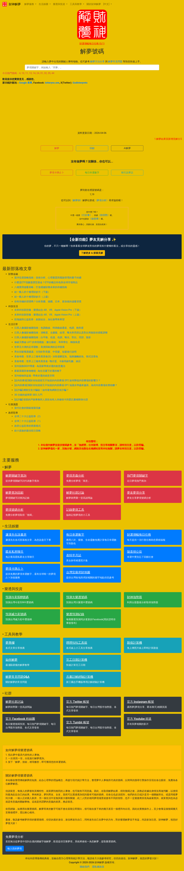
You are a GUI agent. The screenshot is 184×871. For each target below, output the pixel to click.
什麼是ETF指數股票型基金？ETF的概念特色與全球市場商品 (46, 282)
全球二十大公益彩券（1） (28, 421)
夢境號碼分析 (14, 509)
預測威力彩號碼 (16, 614)
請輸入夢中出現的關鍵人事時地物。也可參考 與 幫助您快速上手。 (92, 61)
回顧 (92, 148)
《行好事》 (86, 215)
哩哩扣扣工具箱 (76, 642)
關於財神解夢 (94, 4)
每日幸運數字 (92, 172)
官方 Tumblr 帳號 (77, 722)
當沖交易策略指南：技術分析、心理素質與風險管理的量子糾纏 (47, 277)
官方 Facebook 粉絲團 (20, 719)
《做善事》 (95, 218)
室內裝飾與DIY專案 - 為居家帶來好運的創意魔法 (39, 366)
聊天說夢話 (127, 172)
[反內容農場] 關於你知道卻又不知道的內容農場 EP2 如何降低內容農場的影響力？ (57, 380)
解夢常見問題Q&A (17, 677)
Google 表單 (25, 82)
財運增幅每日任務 (92, 43)
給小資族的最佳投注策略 (27, 430)
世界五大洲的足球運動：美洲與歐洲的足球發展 (39, 347)
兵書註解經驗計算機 (79, 677)
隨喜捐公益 (134, 551)
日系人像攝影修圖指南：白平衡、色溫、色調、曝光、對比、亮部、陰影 (52, 337)
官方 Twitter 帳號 (77, 701)
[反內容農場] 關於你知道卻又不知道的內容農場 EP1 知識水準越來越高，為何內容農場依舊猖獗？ (65, 385)
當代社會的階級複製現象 (27, 408)
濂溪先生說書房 (16, 534)
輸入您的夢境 (14, 848)
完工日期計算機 (76, 659)
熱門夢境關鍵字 (137, 475)
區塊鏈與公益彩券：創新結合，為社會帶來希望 (39, 319)
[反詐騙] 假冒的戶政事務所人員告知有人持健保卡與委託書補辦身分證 (51, 399)
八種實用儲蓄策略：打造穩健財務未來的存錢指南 (40, 287)
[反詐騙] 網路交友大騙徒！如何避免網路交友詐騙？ (41, 390)
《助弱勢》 (104, 215)
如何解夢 (11, 659)
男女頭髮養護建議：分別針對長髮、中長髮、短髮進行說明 (45, 351)
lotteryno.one (52, 82)
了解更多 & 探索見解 (92, 253)
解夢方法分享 (97, 61)
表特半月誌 (73, 555)
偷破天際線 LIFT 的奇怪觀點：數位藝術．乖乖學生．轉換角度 (47, 342)
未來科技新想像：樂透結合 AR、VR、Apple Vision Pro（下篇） (48, 309)
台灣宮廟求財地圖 (78, 572)
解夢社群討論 (75, 492)
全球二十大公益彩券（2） (28, 416)
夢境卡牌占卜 (57, 172)
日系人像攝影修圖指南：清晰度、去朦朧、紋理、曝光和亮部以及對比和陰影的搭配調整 (61, 332)
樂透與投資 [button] (59, 4)
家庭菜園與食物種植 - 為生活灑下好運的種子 (38, 370)
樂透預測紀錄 (75, 614)
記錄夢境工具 (75, 509)
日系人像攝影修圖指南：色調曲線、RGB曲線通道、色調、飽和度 (49, 327)
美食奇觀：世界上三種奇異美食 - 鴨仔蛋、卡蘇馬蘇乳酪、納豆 (47, 361)
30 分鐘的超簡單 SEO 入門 (28, 394)
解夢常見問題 (115, 61)
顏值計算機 (134, 642)
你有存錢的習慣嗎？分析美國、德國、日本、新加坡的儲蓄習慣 (47, 301)
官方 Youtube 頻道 (139, 719)
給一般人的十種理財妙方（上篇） (32, 296)
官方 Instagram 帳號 (140, 701)
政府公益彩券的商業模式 (27, 425)
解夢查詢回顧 (14, 492)
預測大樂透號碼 (76, 597)
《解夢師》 (77, 200)
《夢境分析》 (101, 200)
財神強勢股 (134, 597)
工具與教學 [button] (76, 4)
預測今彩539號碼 (17, 597)
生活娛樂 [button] (44, 4)
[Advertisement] (92, 108)
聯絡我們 (84, 866)
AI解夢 (127, 148)
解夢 (56, 148)
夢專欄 (10, 642)
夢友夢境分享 (136, 492)
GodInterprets (80, 82)
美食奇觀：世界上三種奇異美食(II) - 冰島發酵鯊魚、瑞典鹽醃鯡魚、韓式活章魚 (56, 356)
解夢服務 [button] (29, 4)
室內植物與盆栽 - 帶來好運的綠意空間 (34, 375)
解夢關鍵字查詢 (16, 475)
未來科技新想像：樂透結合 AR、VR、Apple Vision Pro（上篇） (48, 314)
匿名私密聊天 (14, 551)
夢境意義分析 (75, 475)
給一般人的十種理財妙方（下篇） (32, 292)
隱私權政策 (98, 866)
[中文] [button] (106, 4)
